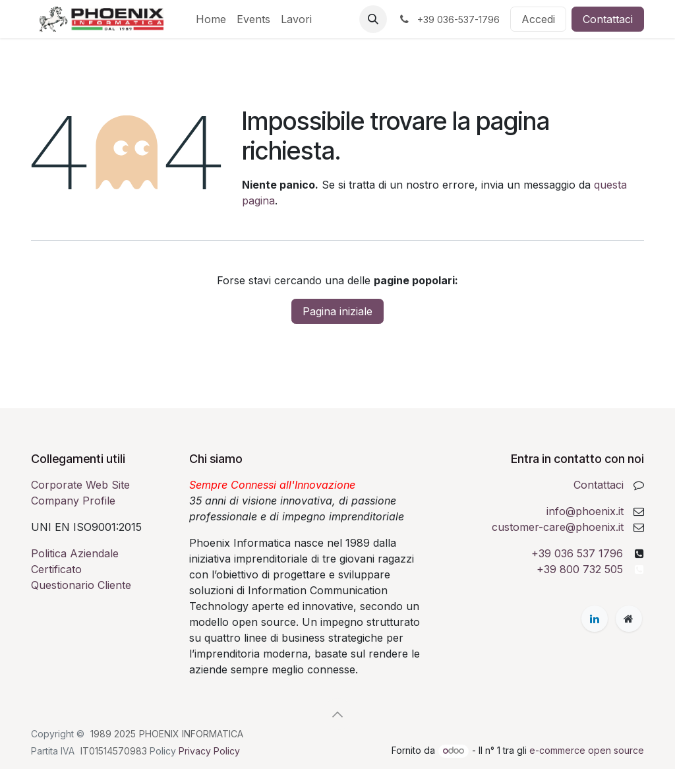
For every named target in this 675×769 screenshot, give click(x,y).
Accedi (538, 19)
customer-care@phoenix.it (558, 527)
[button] (373, 19)
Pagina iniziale (337, 311)
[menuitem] (211, 19)
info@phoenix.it (585, 511)
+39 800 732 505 (580, 569)
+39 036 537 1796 (577, 553)
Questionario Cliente (81, 585)
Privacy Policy (209, 750)
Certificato (56, 569)
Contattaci (608, 19)
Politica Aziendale (75, 553)
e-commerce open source (586, 750)
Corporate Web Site (80, 484)
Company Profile (73, 500)
